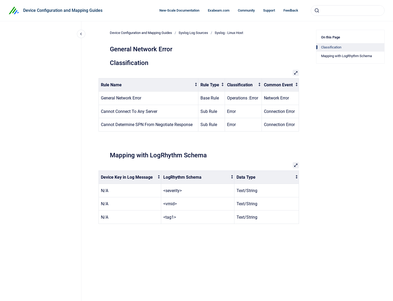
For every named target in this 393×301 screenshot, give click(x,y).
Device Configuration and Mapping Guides (62, 10)
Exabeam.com (218, 10)
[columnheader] (148, 85)
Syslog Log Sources (193, 33)
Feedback (290, 10)
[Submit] (317, 10)
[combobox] (347, 11)
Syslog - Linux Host (229, 33)
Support (269, 10)
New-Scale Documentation (179, 10)
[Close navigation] (81, 34)
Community (246, 10)
